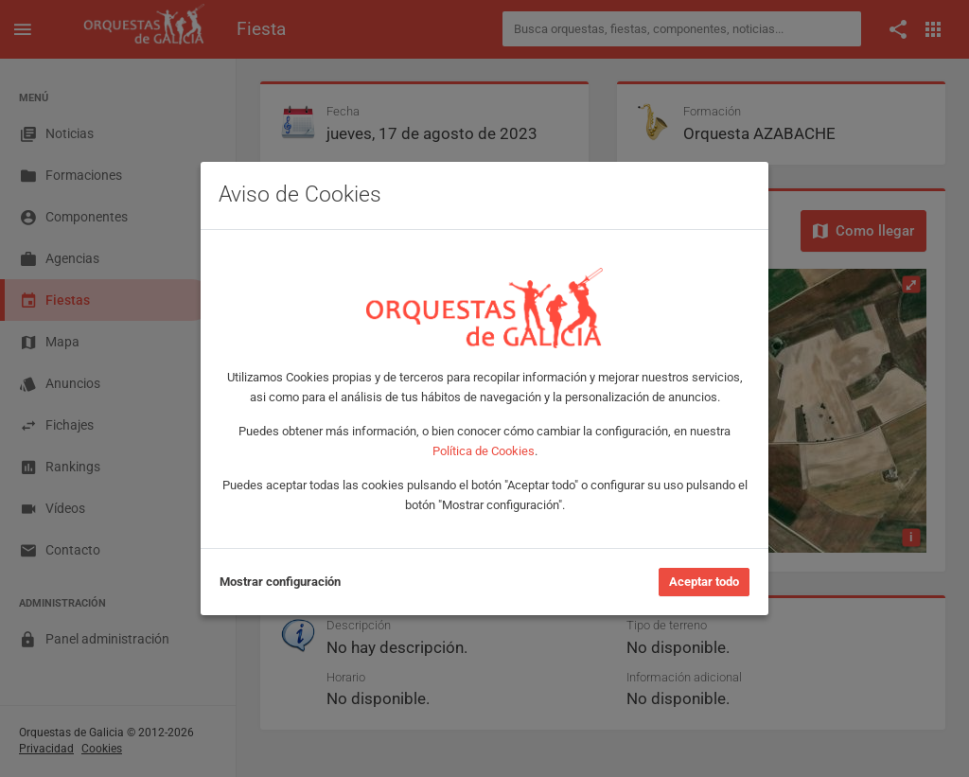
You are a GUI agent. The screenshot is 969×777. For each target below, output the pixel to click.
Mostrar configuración (280, 581)
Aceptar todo (704, 581)
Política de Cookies (483, 451)
